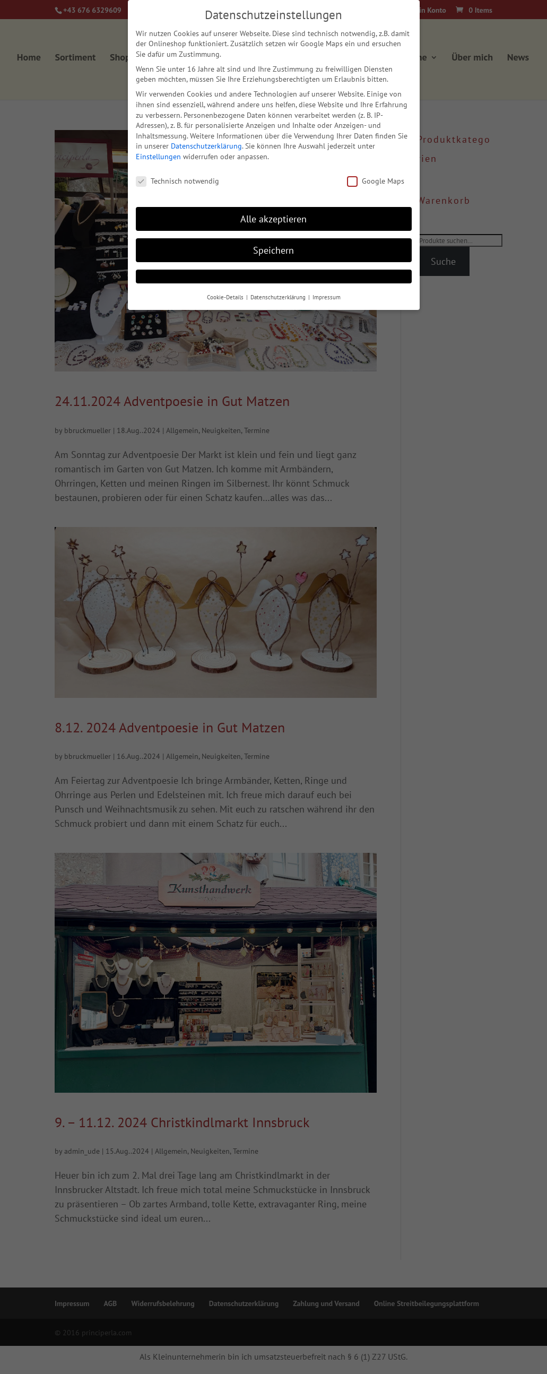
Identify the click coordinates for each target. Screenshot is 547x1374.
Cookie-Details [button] (226, 297)
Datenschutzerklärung (206, 146)
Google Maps (375, 181)
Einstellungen (158, 156)
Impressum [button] (326, 297)
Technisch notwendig (177, 181)
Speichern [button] (273, 250)
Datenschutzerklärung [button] (278, 297)
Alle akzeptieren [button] (273, 219)
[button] (274, 276)
